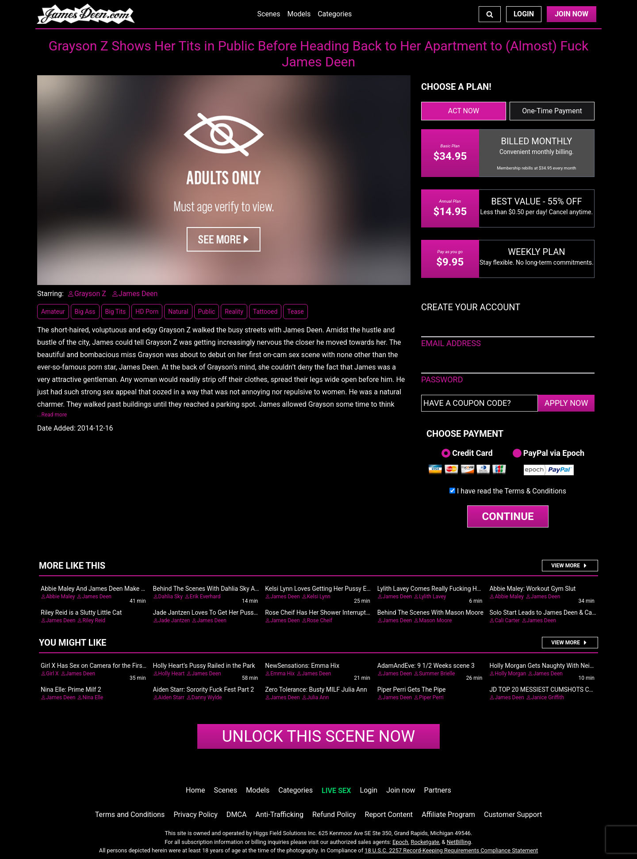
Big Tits (115, 311)
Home (195, 790)
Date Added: (56, 428)
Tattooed (265, 311)
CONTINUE (508, 516)
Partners (437, 790)
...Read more (52, 415)
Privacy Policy (195, 814)
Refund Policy (334, 814)
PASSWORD (442, 379)
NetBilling (459, 842)
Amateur (53, 311)
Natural (178, 311)
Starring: (50, 293)
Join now (400, 790)
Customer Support (513, 814)
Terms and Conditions (130, 814)
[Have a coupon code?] (479, 403)
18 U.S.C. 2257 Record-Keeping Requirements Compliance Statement (451, 850)
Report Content (389, 814)
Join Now (571, 14)
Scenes (268, 14)
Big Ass (85, 311)
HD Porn (146, 311)
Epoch (400, 842)
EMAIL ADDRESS (451, 343)
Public (206, 311)
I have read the (511, 491)
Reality (234, 311)
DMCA (236, 814)
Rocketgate (425, 842)
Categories (335, 14)
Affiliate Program (448, 814)
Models (299, 14)
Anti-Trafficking (280, 814)
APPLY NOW (566, 403)
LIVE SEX (336, 790)
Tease (295, 311)
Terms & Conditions (535, 491)
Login (524, 14)
